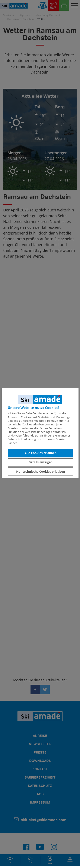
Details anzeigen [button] (40, 462)
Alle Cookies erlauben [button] (41, 453)
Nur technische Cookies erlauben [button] (40, 471)
